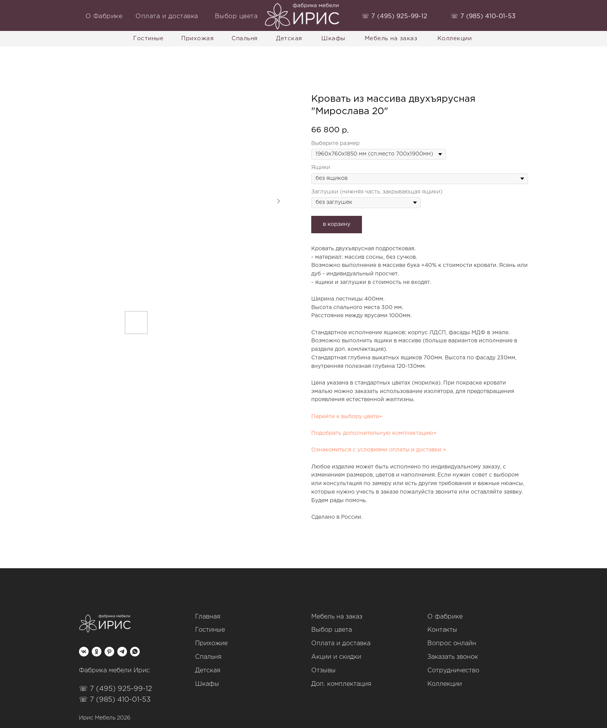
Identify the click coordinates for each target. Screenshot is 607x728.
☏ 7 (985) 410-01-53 (115, 700)
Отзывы (323, 670)
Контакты (442, 630)
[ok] (96, 651)
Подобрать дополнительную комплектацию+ (374, 433)
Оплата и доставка (340, 643)
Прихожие (211, 643)
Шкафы (207, 684)
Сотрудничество (453, 670)
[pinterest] (109, 651)
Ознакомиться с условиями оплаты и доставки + (378, 450)
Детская (207, 670)
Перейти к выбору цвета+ (346, 416)
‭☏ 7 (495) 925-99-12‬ (394, 16)
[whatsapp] (135, 651)
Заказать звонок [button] (452, 657)
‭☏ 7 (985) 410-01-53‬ (483, 16)
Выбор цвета (331, 630)
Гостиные (210, 630)
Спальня (208, 657)
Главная (207, 617)
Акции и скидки (336, 657)
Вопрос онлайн (451, 643)
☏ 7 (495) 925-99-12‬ (115, 689)
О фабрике (445, 617)
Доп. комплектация (341, 684)
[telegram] (122, 651)
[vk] (84, 651)
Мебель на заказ (336, 617)
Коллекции (444, 684)
